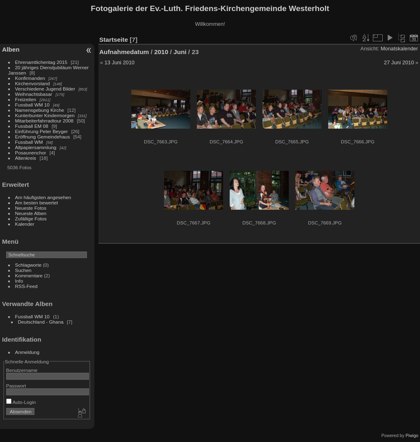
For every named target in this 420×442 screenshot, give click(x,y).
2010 (161, 51)
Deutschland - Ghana (41, 321)
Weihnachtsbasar (33, 94)
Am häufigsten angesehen (43, 197)
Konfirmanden (30, 78)
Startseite (113, 39)
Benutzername (22, 370)
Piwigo (412, 435)
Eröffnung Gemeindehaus (42, 136)
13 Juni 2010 (120, 62)
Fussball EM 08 (31, 126)
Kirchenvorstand (32, 83)
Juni (180, 51)
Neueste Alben (31, 213)
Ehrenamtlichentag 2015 (41, 62)
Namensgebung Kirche (39, 110)
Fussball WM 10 (32, 104)
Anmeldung (27, 352)
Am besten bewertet (36, 202)
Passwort (16, 385)
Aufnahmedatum (124, 51)
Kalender (24, 224)
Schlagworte (28, 264)
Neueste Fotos (31, 208)
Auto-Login (21, 402)
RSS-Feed (26, 286)
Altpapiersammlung (36, 147)
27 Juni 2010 (399, 62)
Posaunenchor (30, 152)
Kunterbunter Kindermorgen (45, 115)
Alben (11, 49)
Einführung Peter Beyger (41, 131)
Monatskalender (399, 48)
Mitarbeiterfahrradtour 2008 (44, 120)
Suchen (23, 270)
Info (19, 280)
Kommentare (29, 275)
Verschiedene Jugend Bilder (45, 88)
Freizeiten (26, 99)
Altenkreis (26, 158)
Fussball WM (29, 142)
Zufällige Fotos (31, 218)
